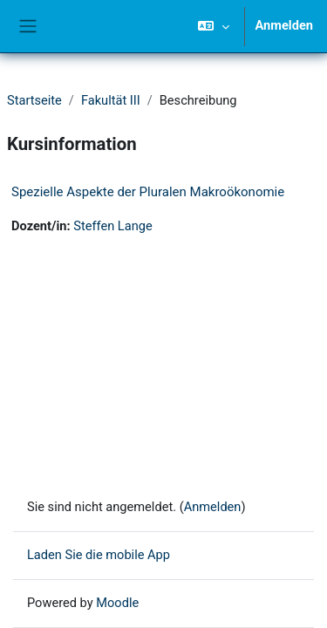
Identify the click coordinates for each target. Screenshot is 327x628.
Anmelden (284, 25)
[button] (213, 26)
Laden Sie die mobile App (98, 555)
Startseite (34, 100)
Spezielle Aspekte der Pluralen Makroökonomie (147, 192)
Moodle (117, 603)
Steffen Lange (112, 226)
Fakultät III (110, 100)
